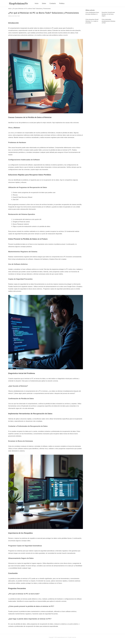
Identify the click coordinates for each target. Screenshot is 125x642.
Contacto (52, 3)
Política (61, 3)
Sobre (44, 3)
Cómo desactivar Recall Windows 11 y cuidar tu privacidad (92, 21)
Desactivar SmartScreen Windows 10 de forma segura (108, 14)
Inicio (36, 3)
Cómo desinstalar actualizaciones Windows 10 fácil (108, 21)
